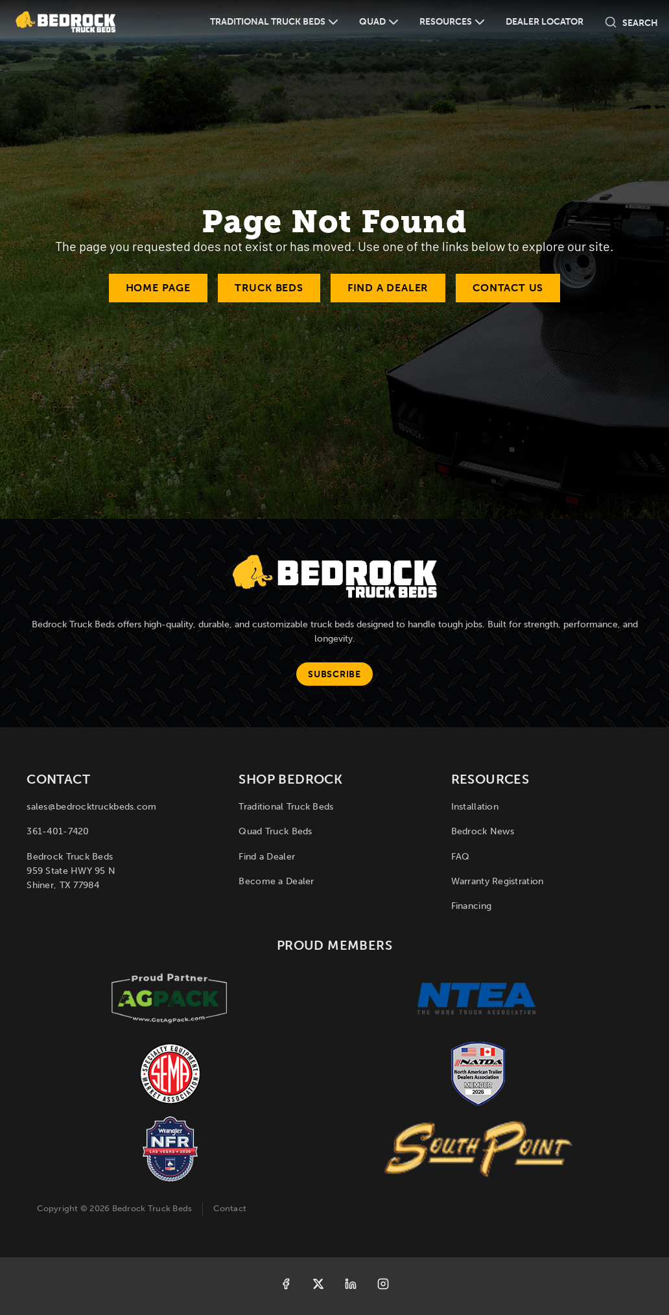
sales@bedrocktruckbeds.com (91, 806)
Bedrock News (482, 831)
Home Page (158, 288)
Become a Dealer (276, 881)
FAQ (460, 856)
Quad (372, 21)
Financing (471, 905)
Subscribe (334, 674)
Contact (229, 1208)
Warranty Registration (497, 881)
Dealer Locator (544, 21)
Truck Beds (269, 288)
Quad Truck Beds (275, 831)
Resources (445, 21)
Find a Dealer (387, 288)
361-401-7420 (58, 831)
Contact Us (508, 288)
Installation (475, 806)
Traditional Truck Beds (267, 21)
